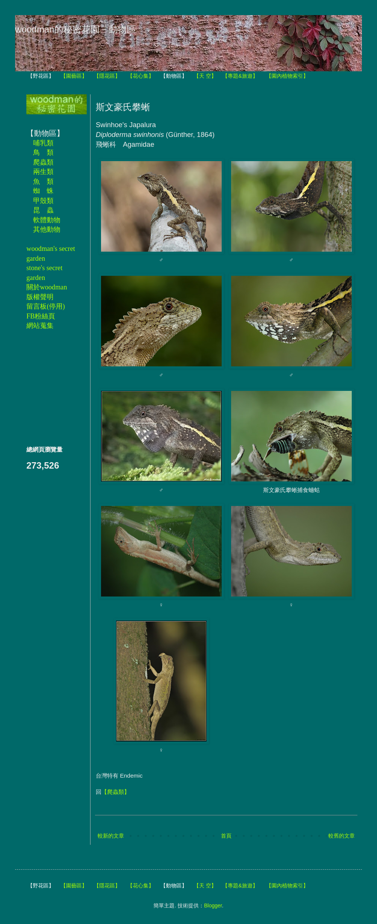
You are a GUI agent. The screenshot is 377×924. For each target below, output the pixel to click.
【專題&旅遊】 (239, 76)
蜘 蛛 (43, 191)
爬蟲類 (43, 162)
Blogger (213, 905)
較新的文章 (111, 836)
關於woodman (46, 287)
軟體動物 (46, 220)
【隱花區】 (107, 76)
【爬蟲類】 (115, 792)
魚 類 (43, 181)
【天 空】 (205, 76)
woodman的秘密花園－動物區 (75, 29)
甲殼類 (43, 200)
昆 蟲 (43, 210)
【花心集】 (140, 76)
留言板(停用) (45, 306)
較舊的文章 (341, 836)
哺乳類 (43, 143)
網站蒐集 (40, 325)
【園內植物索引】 (287, 76)
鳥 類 (43, 152)
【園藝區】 (74, 76)
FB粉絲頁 (40, 316)
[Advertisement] (49, 387)
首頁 (226, 836)
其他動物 (46, 229)
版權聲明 (40, 297)
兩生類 (43, 171)
